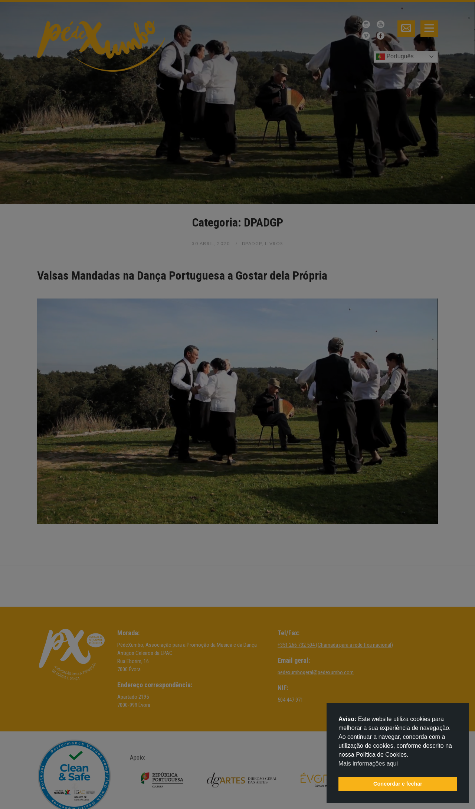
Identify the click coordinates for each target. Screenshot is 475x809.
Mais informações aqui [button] (368, 763)
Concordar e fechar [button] (397, 784)
